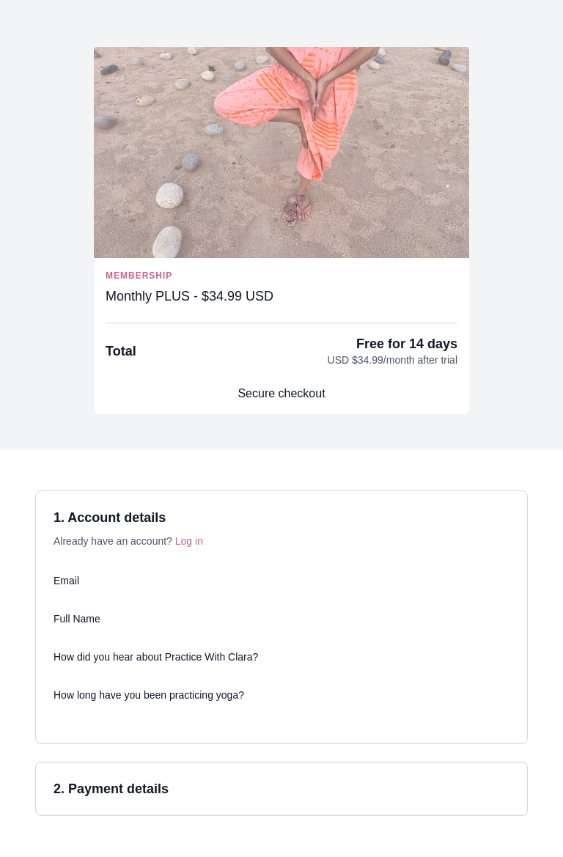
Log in (189, 541)
